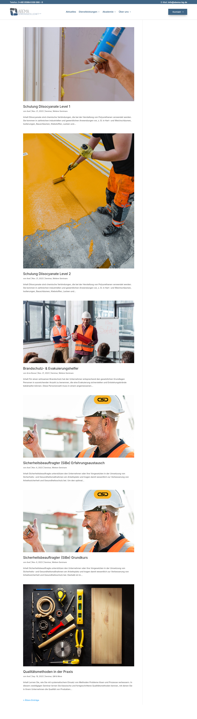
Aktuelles (71, 12)
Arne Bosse (31, 373)
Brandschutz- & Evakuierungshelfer (51, 368)
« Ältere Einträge (31, 700)
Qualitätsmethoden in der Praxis (48, 672)
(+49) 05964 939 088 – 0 (30, 2)
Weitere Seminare (60, 111)
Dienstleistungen (88, 12)
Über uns (124, 12)
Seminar (48, 111)
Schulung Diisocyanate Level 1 (46, 106)
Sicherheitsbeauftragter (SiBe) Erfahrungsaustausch (64, 463)
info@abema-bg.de (177, 2)
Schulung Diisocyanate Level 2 (47, 274)
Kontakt (177, 12)
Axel (28, 111)
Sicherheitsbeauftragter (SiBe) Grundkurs (55, 558)
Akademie (108, 12)
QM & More (57, 676)
